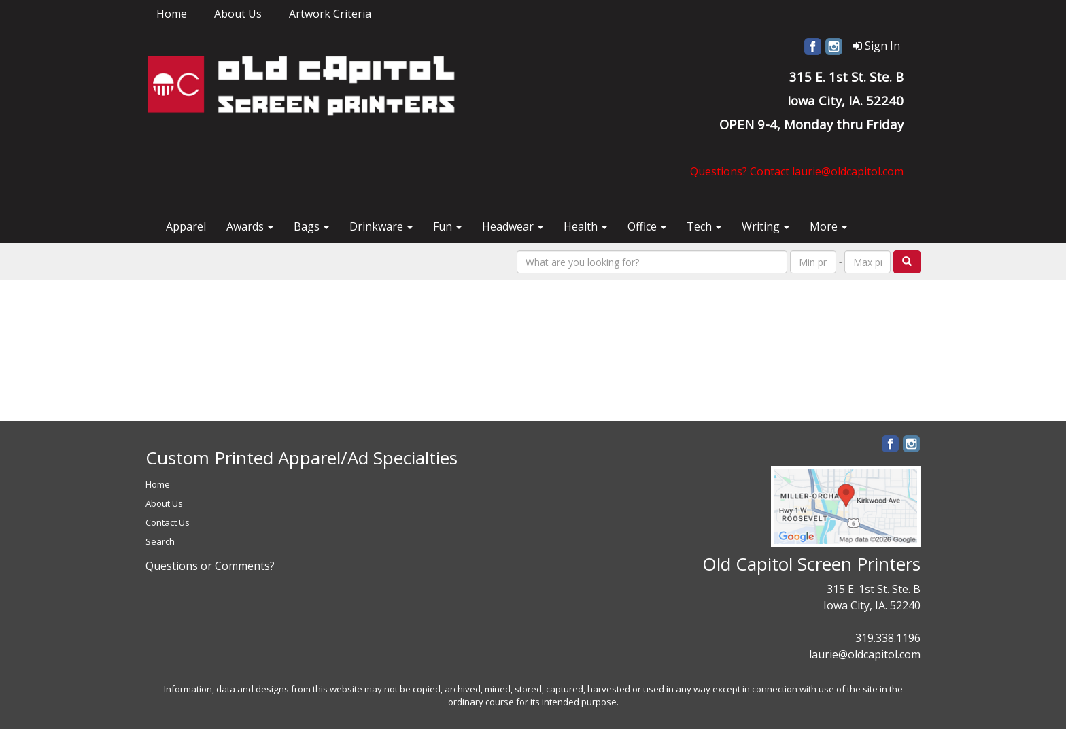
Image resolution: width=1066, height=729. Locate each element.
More (828, 226)
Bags (311, 226)
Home (171, 13)
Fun (447, 226)
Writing (765, 226)
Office (646, 226)
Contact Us (167, 522)
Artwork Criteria (330, 13)
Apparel (186, 226)
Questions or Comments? (210, 565)
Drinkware (381, 226)
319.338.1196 (888, 637)
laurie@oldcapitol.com (865, 654)
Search (160, 541)
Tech (704, 226)
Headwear (512, 226)
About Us (238, 13)
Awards (249, 226)
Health (585, 226)
